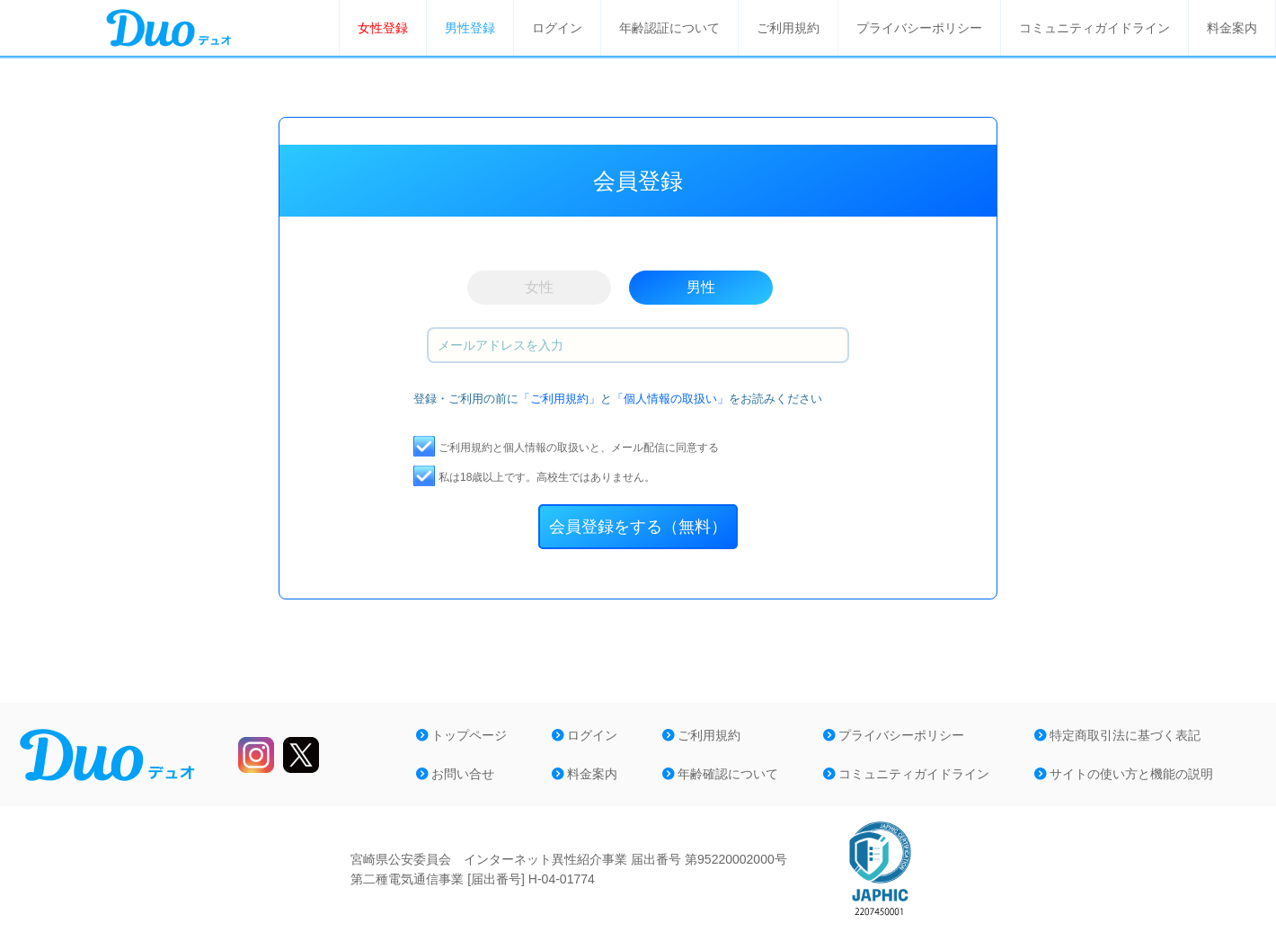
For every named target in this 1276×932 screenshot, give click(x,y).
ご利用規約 (788, 28)
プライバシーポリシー (919, 28)
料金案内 (1232, 28)
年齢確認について (720, 774)
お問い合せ (455, 774)
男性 (701, 287)
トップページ (461, 735)
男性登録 (470, 28)
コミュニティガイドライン (1094, 28)
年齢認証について (669, 28)
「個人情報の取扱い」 (670, 398)
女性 (539, 287)
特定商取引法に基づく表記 (1117, 735)
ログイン (557, 28)
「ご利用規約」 (559, 398)
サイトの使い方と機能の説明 (1123, 774)
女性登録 (383, 28)
